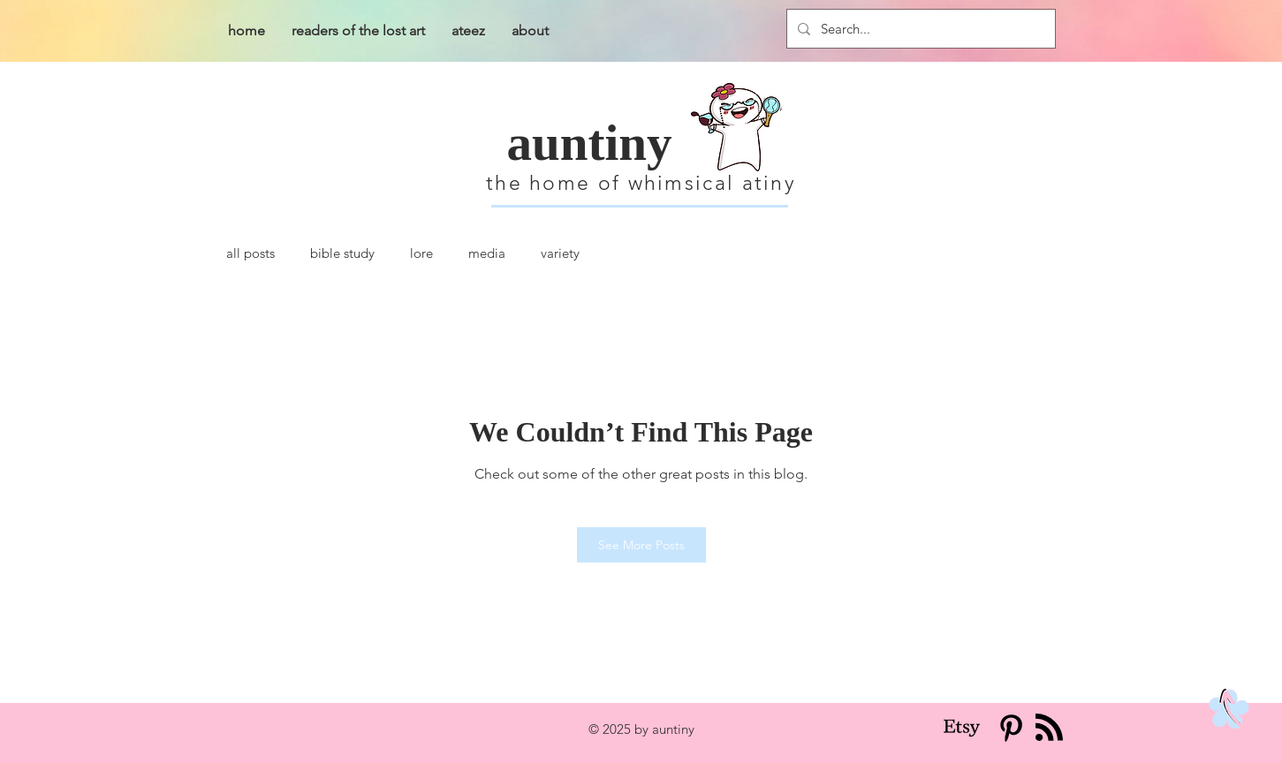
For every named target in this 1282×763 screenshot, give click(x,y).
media (486, 253)
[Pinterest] (1011, 728)
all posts (250, 253)
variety (560, 253)
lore (421, 253)
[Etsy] (962, 728)
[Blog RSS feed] (1049, 728)
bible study (342, 253)
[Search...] (919, 29)
